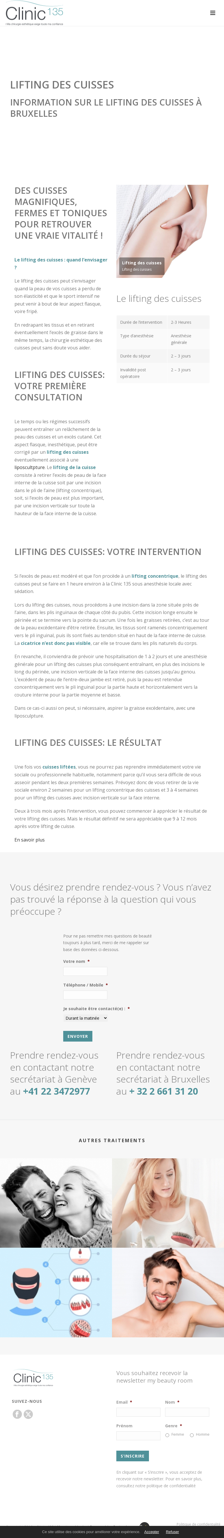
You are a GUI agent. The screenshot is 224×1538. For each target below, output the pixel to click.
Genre (173, 1425)
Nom (172, 1402)
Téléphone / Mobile (85, 985)
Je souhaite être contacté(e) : (96, 1008)
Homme (203, 1434)
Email (124, 1402)
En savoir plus (29, 840)
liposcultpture (29, 467)
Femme (177, 1434)
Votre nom (76, 961)
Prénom (124, 1425)
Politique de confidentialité (199, 1524)
